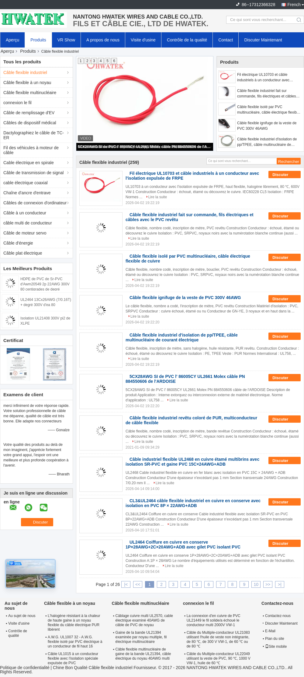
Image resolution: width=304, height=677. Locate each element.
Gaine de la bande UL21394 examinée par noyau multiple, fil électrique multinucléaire (141, 637)
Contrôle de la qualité (187, 39)
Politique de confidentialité (25, 667)
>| (280, 584)
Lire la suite (157, 197)
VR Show (66, 39)
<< (137, 584)
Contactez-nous (278, 616)
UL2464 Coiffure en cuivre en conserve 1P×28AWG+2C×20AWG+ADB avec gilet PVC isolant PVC (183, 544)
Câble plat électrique (22, 253)
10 (256, 584)
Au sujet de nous (21, 616)
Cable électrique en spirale (28, 162)
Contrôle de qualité (17, 633)
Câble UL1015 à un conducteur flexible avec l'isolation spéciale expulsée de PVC (73, 658)
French (294, 4)
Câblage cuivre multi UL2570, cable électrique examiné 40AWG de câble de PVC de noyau (144, 620)
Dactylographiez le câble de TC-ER (33, 135)
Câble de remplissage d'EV (28, 112)
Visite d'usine (143, 39)
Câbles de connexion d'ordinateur (35, 202)
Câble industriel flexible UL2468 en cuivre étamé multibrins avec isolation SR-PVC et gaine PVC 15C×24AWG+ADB (192, 462)
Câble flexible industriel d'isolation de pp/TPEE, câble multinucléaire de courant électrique (267, 142)
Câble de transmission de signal (33, 172)
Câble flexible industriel (25, 72)
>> (267, 584)
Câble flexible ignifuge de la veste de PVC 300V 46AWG (266, 126)
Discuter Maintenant (263, 39)
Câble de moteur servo (25, 233)
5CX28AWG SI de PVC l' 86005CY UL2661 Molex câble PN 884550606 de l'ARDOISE (145, 147)
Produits (38, 39)
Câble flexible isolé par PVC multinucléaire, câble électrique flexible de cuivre (268, 110)
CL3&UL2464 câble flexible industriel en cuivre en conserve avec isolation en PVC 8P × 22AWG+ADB (193, 503)
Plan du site (274, 638)
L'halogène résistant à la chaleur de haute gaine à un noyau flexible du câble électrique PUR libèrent (74, 623)
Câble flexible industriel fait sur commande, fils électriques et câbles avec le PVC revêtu (266, 94)
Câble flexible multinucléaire (29, 92)
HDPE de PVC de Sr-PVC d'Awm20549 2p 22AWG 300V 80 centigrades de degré (45, 284)
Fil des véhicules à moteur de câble (31, 150)
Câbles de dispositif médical (29, 122)
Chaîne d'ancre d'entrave (27, 192)
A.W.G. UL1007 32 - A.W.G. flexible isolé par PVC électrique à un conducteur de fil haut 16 (75, 641)
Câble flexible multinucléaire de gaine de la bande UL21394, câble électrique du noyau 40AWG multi (143, 654)
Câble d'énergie (18, 243)
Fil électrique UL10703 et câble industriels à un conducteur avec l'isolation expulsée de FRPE (263, 77)
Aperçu (12, 39)
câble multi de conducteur (27, 222)
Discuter (284, 175)
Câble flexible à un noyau (27, 82)
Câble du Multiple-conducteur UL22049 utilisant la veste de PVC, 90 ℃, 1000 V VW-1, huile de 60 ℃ (218, 658)
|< (126, 584)
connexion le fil (17, 102)
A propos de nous (102, 39)
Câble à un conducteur (24, 212)
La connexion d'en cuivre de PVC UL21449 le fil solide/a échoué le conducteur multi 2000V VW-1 (213, 620)
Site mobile (276, 646)
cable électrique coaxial (25, 182)
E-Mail (270, 631)
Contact (225, 39)
